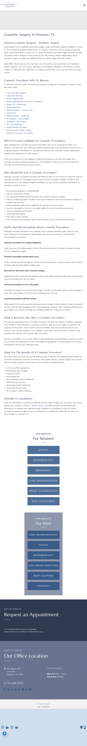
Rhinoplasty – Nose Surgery (18, 119)
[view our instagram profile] (4, 689)
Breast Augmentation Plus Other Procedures (25, 101)
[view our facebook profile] (19, 689)
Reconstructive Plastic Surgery (19, 130)
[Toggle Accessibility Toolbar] (4, 733)
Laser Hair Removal (15, 96)
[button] (43, 450)
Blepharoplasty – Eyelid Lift (18, 116)
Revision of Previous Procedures (20, 133)
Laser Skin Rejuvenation (16, 93)
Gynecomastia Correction (17, 127)
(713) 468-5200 (61, 411)
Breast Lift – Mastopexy (16, 104)
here (44, 411)
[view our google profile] (8, 689)
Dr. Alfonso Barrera (37, 406)
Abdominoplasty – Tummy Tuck (19, 110)
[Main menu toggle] (84, 5)
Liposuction (11, 113)
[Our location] (84, 727)
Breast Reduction (14, 107)
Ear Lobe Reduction (15, 124)
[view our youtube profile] (22, 689)
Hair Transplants (43, 707)
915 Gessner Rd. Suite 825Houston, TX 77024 (15, 671)
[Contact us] (81, 727)
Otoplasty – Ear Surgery (16, 122)
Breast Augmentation (15, 99)
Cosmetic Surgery (43, 704)
